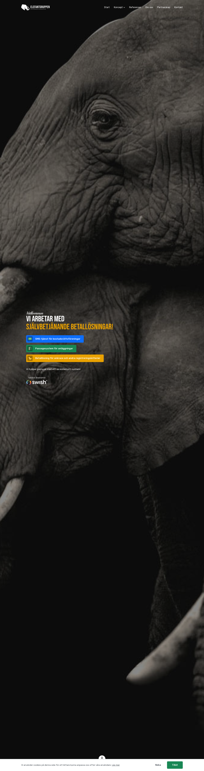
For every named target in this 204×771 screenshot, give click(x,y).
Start (107, 7)
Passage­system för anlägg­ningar (50, 348)
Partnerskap (163, 7)
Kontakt (178, 7)
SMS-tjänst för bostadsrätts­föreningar (53, 339)
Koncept (118, 7)
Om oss (149, 7)
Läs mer (116, 765)
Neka (158, 765)
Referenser (135, 7)
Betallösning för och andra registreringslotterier (63, 358)
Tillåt (175, 765)
